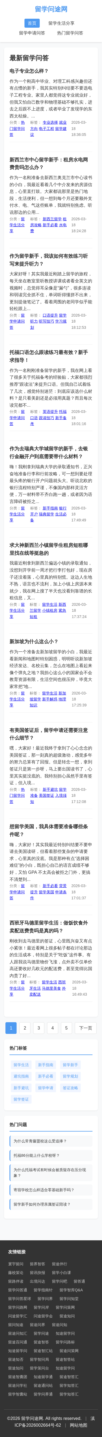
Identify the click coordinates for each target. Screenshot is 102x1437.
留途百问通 (17, 1342)
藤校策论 (15, 1272)
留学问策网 (65, 1307)
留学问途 (41, 1333)
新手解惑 (49, 699)
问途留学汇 (17, 1316)
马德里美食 (51, 988)
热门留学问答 (70, 33)
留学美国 (46, 892)
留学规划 (70, 1076)
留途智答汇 (69, 1377)
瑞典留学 (46, 514)
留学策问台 (39, 1368)
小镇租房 (49, 610)
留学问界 (45, 1298)
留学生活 (49, 604)
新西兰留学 (52, 219)
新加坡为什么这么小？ (34, 641)
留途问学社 (17, 1385)
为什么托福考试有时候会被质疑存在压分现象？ (50, 1173)
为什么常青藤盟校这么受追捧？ (40, 1141)
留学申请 (45, 1088)
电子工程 (46, 128)
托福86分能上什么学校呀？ (37, 1155)
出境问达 (37, 1281)
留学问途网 (51, 9)
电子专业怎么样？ (29, 71)
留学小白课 (61, 1272)
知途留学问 (65, 1333)
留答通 (79, 1281)
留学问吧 (59, 1281)
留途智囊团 (17, 1377)
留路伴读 (15, 1281)
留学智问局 (39, 1359)
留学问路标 (65, 1342)
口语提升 (50, 315)
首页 (32, 23)
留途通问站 (43, 1385)
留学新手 (70, 1065)
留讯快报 (37, 1272)
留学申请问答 (32, 33)
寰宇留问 (15, 1264)
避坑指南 (21, 1076)
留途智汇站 (43, 1351)
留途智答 (41, 1342)
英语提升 (50, 411)
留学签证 (21, 1099)
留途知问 (67, 1316)
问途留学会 (43, 1316)
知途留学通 (43, 1377)
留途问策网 (69, 1351)
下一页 (85, 1028)
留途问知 (59, 1325)
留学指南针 (43, 1290)
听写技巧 (46, 321)
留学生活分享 (61, 23)
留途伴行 (59, 1264)
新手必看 (50, 225)
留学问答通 (17, 1290)
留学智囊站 (17, 1394)
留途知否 (15, 1359)
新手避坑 (50, 789)
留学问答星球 (19, 1298)
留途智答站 (65, 1359)
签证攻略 (70, 1088)
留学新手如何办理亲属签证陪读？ (42, 1204)
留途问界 (37, 1325)
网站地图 (78, 1425)
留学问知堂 (69, 1298)
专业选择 (50, 122)
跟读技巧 (46, 418)
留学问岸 (41, 1307)
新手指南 (50, 508)
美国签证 (46, 795)
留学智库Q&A (71, 1290)
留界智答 (37, 1264)
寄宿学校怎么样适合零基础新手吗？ (44, 1190)
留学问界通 (43, 1394)
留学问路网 (17, 1307)
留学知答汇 (69, 1385)
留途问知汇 (17, 1333)
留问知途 (15, 1325)
